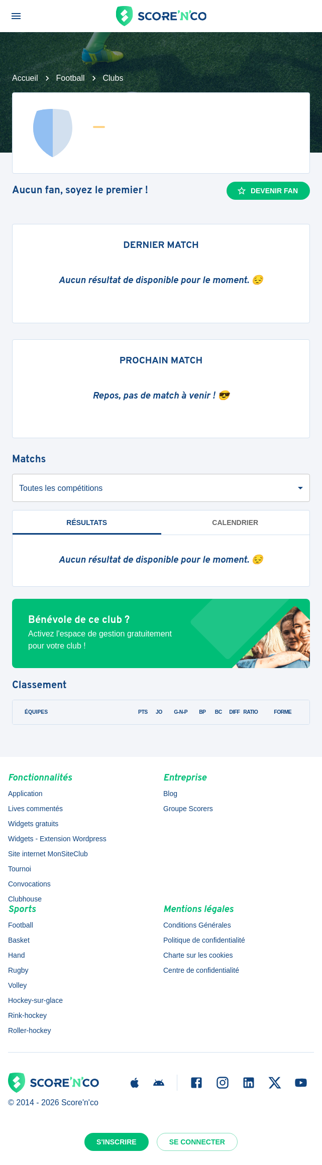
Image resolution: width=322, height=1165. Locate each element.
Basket (19, 940)
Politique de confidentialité (204, 940)
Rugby (18, 970)
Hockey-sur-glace (35, 1000)
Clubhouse (25, 899)
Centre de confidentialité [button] (201, 970)
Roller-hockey (29, 1030)
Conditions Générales (197, 925)
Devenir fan (267, 191)
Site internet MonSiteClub (48, 854)
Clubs (113, 78)
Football (70, 78)
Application (25, 794)
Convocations (29, 884)
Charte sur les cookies (198, 955)
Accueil (25, 78)
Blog (170, 794)
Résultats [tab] (86, 523)
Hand (16, 955)
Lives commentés (35, 809)
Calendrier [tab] (235, 523)
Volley (17, 985)
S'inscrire (116, 1142)
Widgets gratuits (33, 824)
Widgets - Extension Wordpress (57, 839)
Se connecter (197, 1142)
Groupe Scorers (188, 809)
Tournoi (19, 869)
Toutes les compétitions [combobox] (60, 488)
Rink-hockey (27, 1015)
